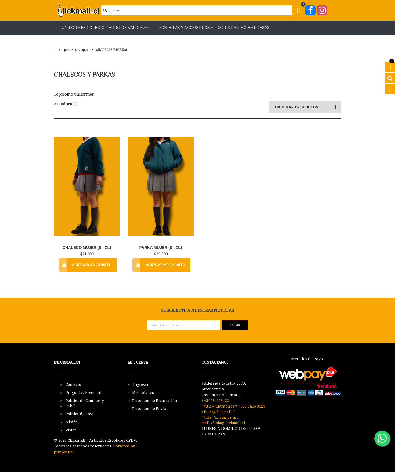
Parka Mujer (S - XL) (160, 247)
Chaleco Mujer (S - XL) (86, 247)
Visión (70, 430)
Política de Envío (80, 414)
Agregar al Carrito (91, 265)
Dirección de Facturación (154, 400)
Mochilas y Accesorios (184, 28)
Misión (71, 422)
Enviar (235, 325)
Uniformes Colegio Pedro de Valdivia (104, 28)
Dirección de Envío (149, 408)
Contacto (72, 384)
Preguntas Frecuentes (84, 392)
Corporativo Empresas (243, 28)
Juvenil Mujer (75, 50)
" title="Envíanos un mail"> (223, 417)
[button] (305, 107)
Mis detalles (143, 392)
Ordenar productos (296, 107)
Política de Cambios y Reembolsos (82, 403)
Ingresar (140, 384)
